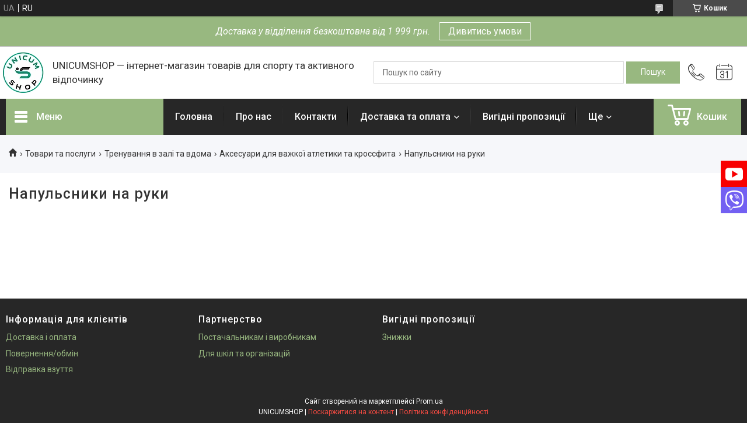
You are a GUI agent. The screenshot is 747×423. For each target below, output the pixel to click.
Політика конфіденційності (443, 412)
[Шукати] (653, 72)
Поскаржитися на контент (351, 412)
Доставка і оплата (41, 337)
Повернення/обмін (42, 353)
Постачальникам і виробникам (257, 337)
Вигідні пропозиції (524, 116)
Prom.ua (429, 401)
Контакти (316, 116)
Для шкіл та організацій (244, 353)
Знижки (396, 337)
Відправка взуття (39, 369)
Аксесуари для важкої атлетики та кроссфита (307, 153)
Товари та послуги (60, 153)
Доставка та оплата (405, 116)
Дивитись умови (485, 31)
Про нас (253, 116)
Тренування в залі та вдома (157, 153)
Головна (193, 116)
